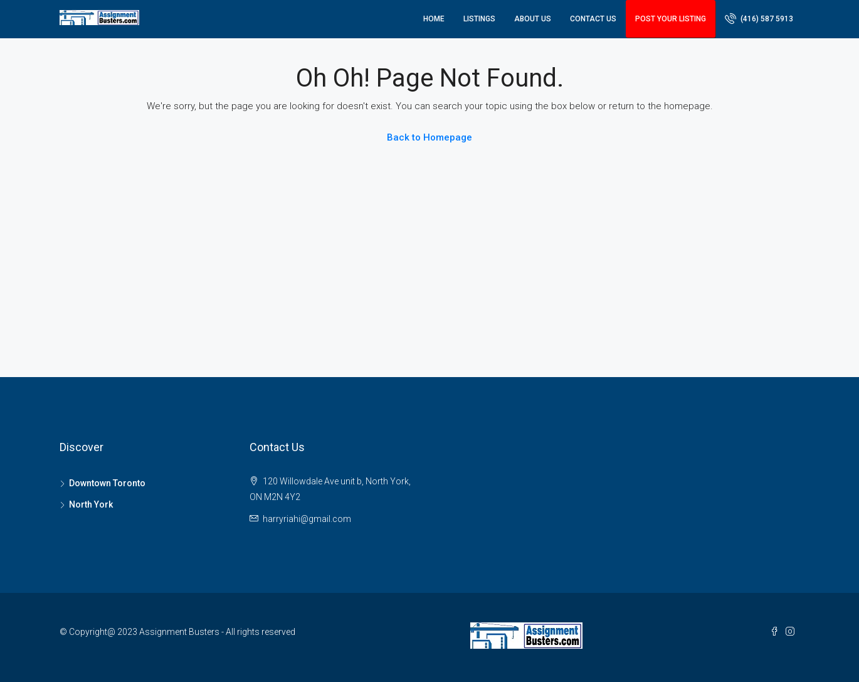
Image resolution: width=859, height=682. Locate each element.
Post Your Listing (670, 18)
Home (434, 18)
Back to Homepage (429, 137)
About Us (532, 18)
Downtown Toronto (107, 483)
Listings (479, 18)
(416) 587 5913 (759, 18)
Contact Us (593, 18)
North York (91, 504)
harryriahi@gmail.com (307, 519)
